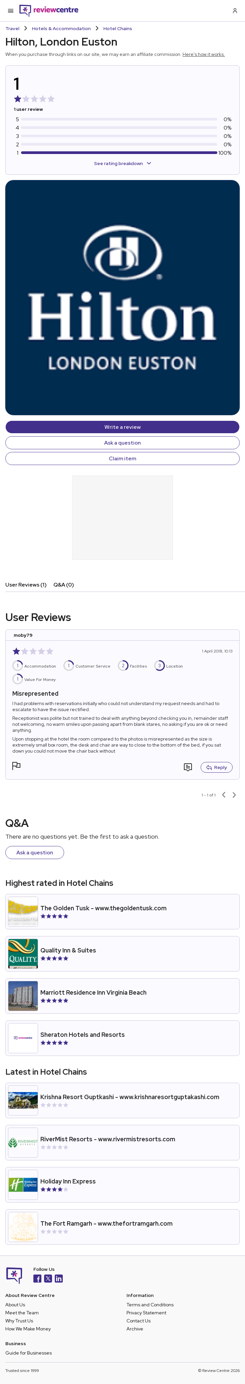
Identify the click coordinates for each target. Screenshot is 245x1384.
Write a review (122, 427)
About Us (15, 1305)
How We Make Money (28, 1329)
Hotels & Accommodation (61, 28)
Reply (216, 767)
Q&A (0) (63, 584)
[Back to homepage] (49, 10)
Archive (135, 1329)
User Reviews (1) (26, 584)
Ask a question (122, 442)
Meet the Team (22, 1313)
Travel (12, 28)
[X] (48, 1279)
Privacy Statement (146, 1313)
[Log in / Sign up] (234, 10)
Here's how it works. (204, 54)
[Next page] (234, 795)
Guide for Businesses (28, 1353)
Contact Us (139, 1321)
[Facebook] (37, 1279)
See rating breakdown (122, 163)
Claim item (122, 458)
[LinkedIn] (59, 1279)
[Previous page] (223, 795)
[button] (16, 767)
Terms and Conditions (150, 1305)
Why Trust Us (19, 1321)
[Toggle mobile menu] (10, 10)
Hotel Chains (117, 28)
